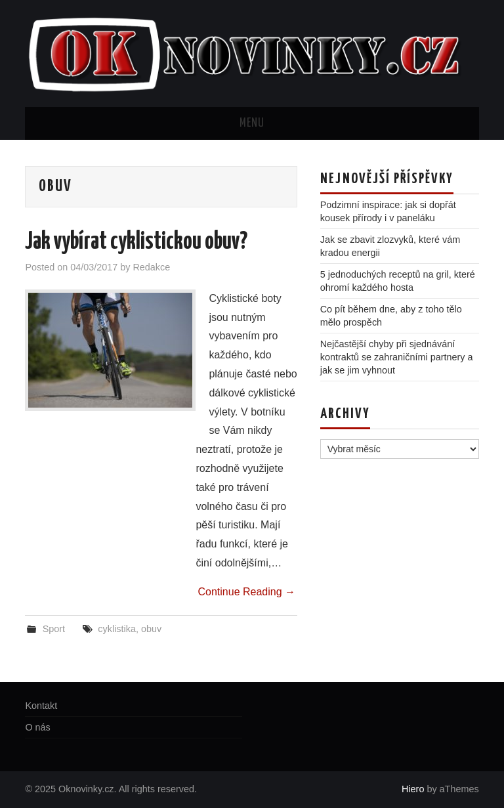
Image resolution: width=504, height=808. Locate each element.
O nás (37, 727)
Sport (54, 629)
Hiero (413, 789)
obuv (151, 629)
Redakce (151, 267)
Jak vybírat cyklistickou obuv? (136, 242)
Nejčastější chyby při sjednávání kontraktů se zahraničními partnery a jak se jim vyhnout (396, 357)
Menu (252, 123)
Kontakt (41, 705)
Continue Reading (246, 591)
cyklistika (117, 629)
